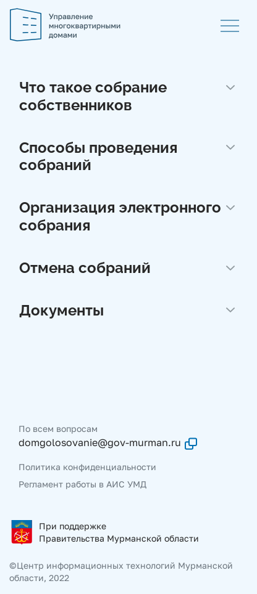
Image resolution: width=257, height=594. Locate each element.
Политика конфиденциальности (87, 467)
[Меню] (230, 24)
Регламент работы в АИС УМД (82, 484)
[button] (128, 99)
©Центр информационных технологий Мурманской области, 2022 (121, 571)
